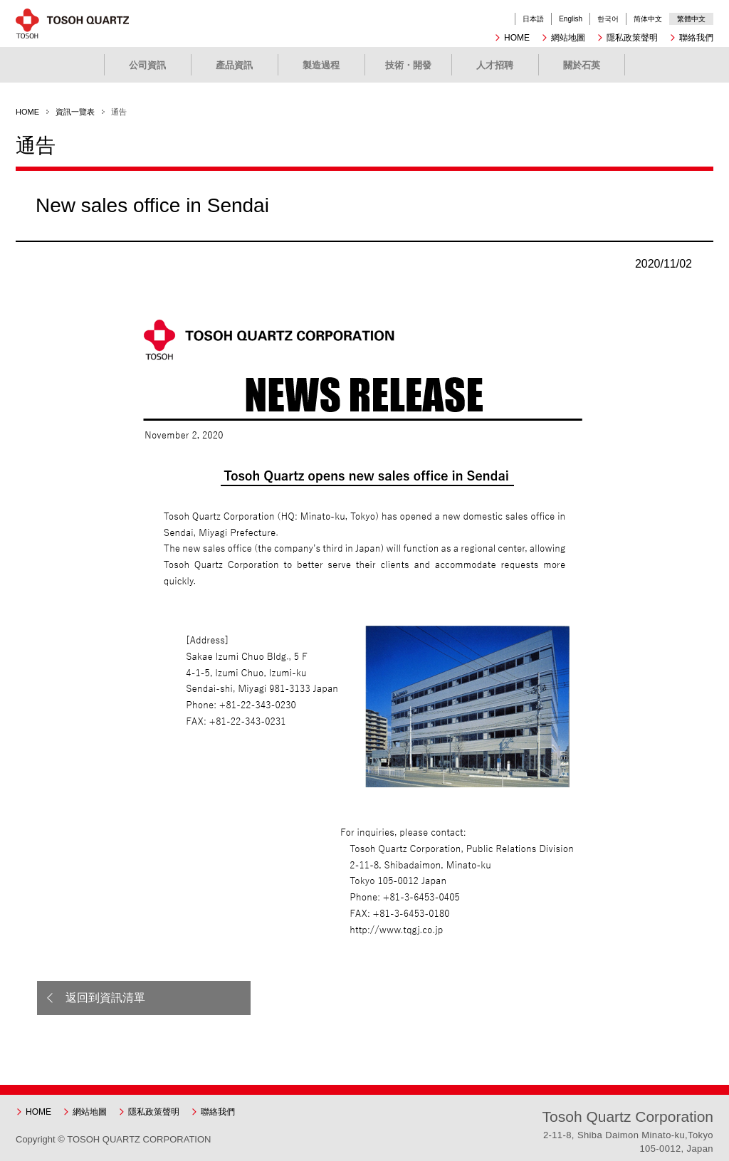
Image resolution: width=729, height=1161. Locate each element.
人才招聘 (494, 65)
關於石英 (581, 65)
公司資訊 (147, 65)
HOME (517, 38)
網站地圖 (568, 38)
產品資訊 (234, 65)
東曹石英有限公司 (83, 23)
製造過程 (321, 65)
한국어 (608, 19)
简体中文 (648, 19)
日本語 (533, 19)
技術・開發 (408, 65)
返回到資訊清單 (105, 998)
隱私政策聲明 (632, 38)
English (570, 19)
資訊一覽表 (75, 111)
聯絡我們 (696, 38)
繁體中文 (691, 19)
